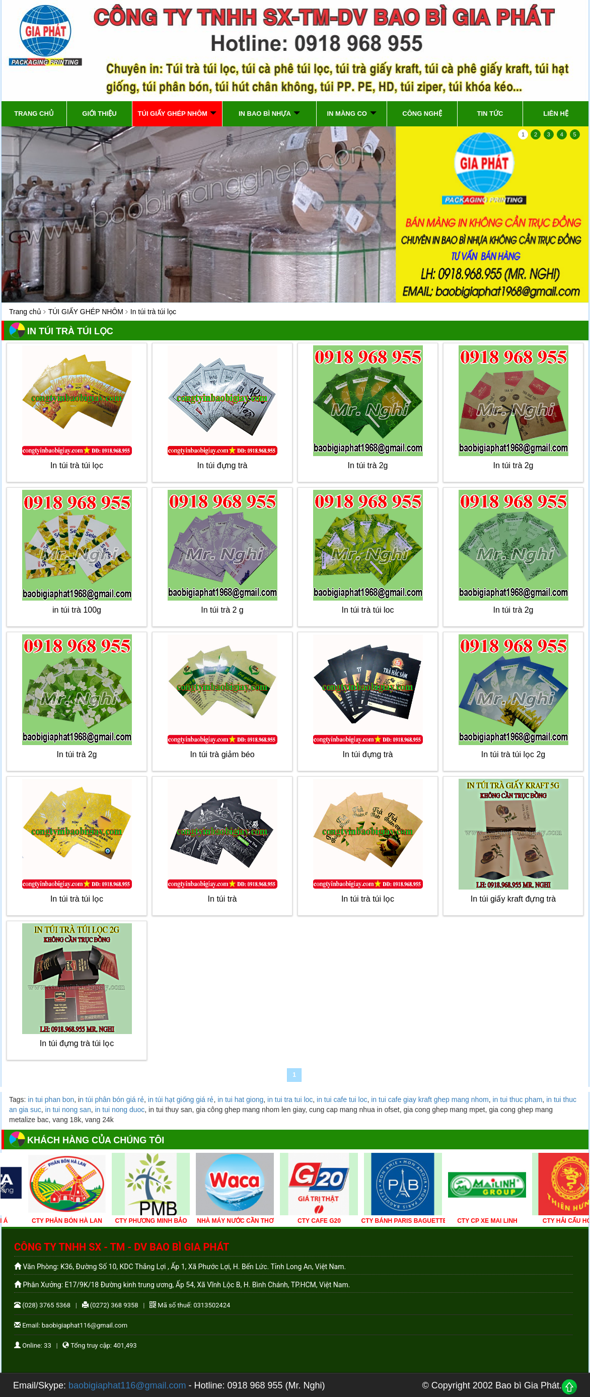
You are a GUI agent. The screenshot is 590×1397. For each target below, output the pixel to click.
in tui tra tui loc (290, 1099)
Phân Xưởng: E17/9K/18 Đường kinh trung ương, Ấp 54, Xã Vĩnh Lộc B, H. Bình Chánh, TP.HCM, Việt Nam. (182, 1285)
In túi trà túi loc (367, 610)
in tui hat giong (240, 1099)
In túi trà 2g (513, 465)
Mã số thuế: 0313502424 (190, 1305)
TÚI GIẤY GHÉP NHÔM (85, 312)
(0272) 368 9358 (110, 1305)
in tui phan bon (51, 1099)
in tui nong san (68, 1110)
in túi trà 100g (76, 610)
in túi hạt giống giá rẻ (181, 1099)
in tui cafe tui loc (342, 1099)
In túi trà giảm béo (222, 754)
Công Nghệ (422, 113)
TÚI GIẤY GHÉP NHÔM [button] (177, 113)
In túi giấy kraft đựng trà (513, 899)
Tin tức (490, 113)
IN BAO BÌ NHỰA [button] (269, 113)
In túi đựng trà (222, 465)
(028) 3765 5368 (42, 1305)
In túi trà (222, 899)
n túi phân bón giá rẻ (112, 1099)
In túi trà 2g (367, 465)
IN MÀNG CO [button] (351, 113)
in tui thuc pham (518, 1099)
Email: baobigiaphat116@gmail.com (70, 1325)
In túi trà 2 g (222, 610)
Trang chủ (34, 113)
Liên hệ (555, 113)
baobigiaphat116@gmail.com (127, 1385)
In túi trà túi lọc (76, 465)
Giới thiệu (99, 113)
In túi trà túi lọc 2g (513, 754)
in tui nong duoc (119, 1110)
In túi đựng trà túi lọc (77, 1043)
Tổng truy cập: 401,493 (99, 1345)
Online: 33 (32, 1345)
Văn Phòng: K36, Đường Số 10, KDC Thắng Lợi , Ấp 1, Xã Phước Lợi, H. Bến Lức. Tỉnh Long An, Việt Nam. (180, 1267)
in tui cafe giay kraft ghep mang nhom (429, 1099)
